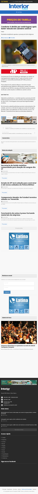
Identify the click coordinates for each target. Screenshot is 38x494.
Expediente (9, 489)
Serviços (15, 489)
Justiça (3, 441)
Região (3, 445)
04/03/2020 (4, 420)
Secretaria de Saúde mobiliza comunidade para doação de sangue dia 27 (18, 167)
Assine (19, 489)
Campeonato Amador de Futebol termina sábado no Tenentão (19, 198)
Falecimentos (5, 456)
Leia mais (4, 178)
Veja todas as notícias (19, 429)
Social (3, 451)
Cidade (3, 437)
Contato (34, 489)
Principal (4, 489)
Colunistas (4, 458)
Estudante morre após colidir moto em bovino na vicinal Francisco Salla (19, 424)
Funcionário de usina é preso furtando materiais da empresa (17, 214)
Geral (16, 1)
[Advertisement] (19, 261)
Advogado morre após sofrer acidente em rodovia (13, 419)
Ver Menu (19, 12)
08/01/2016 (4, 415)
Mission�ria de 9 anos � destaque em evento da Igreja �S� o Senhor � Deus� (18, 413)
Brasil (3, 443)
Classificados (5, 453)
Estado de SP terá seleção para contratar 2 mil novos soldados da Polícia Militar (18, 184)
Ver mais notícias (19, 228)
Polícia (3, 447)
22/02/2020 (4, 426)
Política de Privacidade (27, 489)
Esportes (4, 439)
